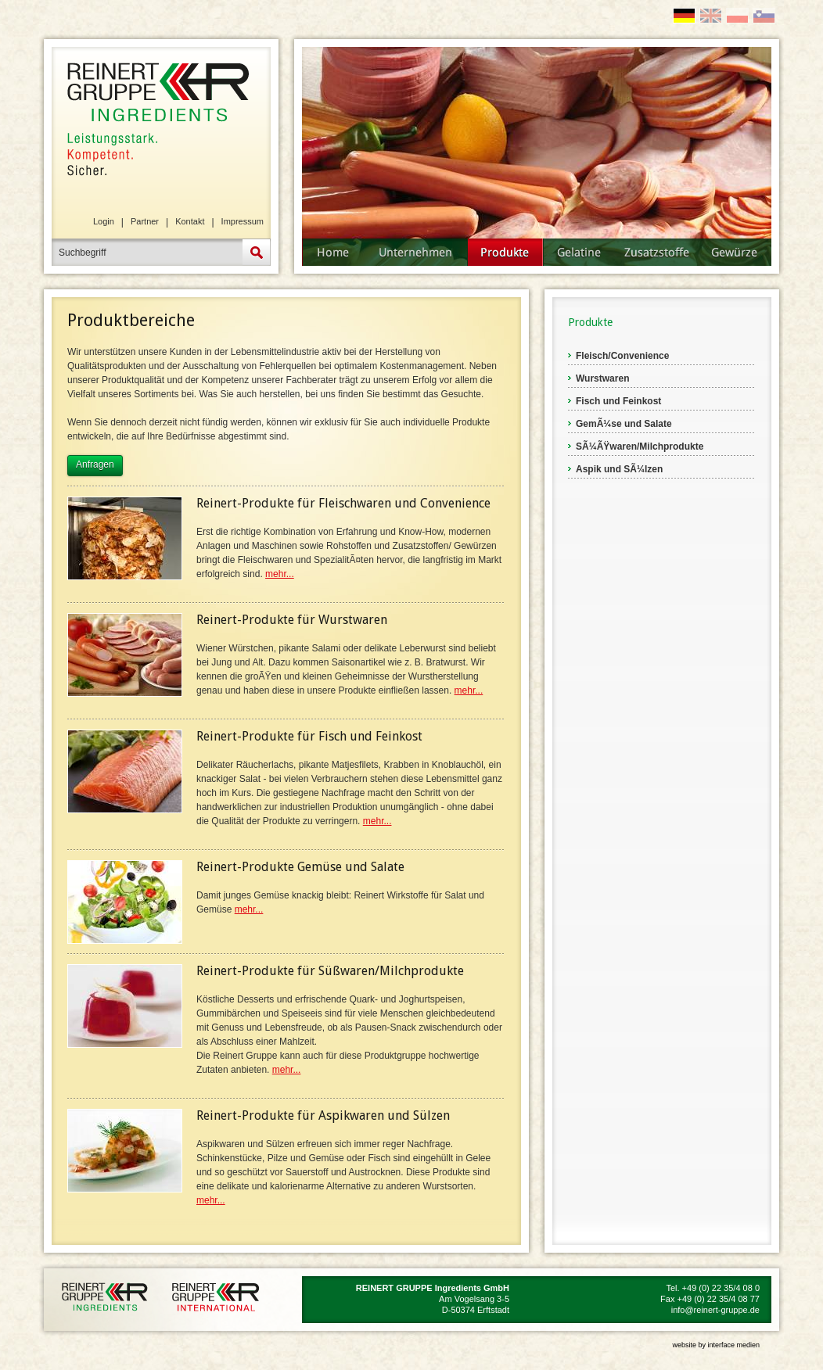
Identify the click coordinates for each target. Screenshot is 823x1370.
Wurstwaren (602, 378)
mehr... (279, 573)
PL (737, 15)
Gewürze (735, 252)
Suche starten (257, 252)
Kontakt (189, 221)
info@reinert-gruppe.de (715, 1309)
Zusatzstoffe (658, 252)
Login (103, 221)
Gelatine (580, 252)
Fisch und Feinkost (618, 401)
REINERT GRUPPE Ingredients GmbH (157, 117)
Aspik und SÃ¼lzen (619, 469)
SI (764, 15)
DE (684, 15)
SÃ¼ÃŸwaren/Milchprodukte (639, 446)
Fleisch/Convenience (622, 355)
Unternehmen (416, 252)
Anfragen (95, 464)
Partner (145, 221)
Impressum (242, 221)
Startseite (333, 252)
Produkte (505, 252)
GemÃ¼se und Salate (624, 423)
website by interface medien (716, 1345)
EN (710, 15)
